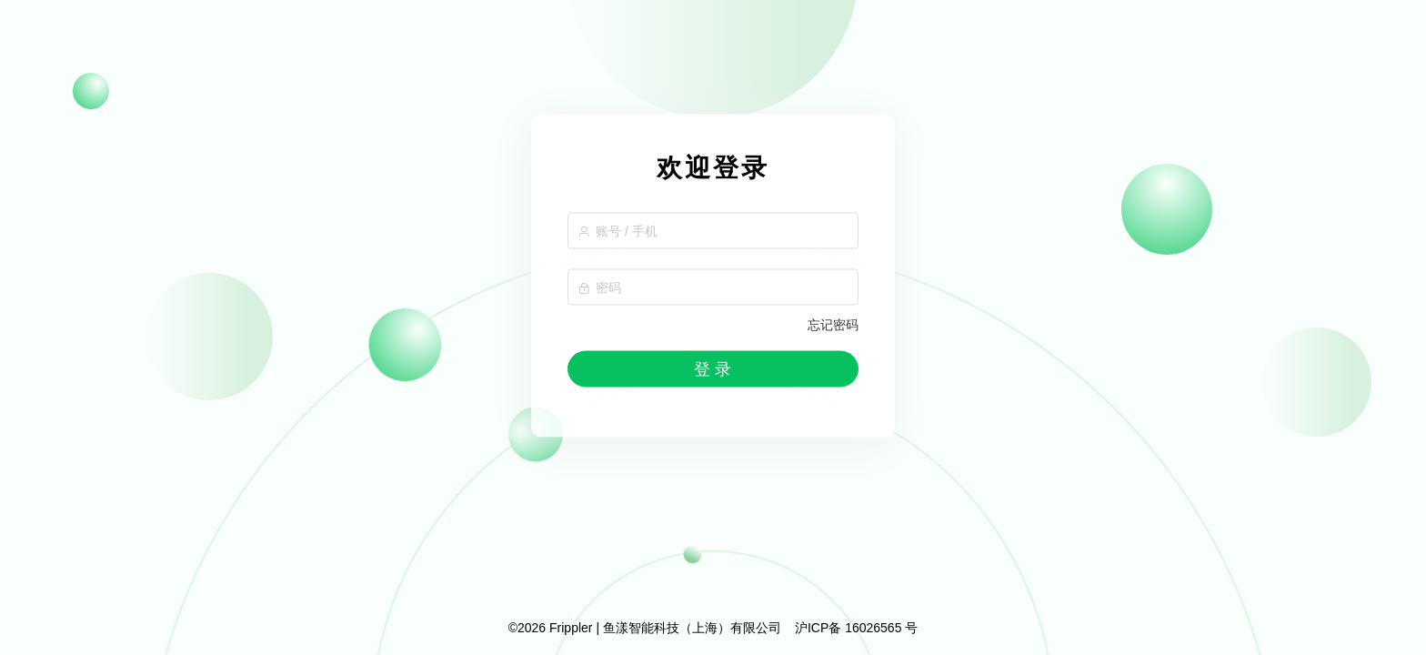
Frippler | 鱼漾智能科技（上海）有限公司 (665, 627)
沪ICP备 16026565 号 (856, 627)
